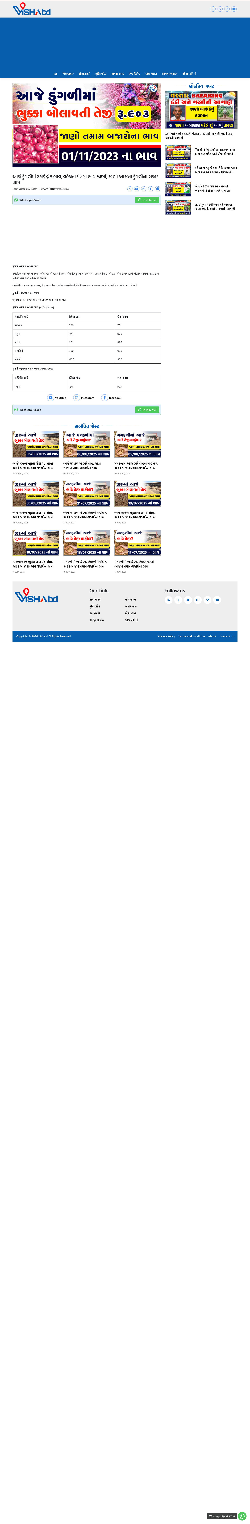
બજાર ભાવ (117, 74)
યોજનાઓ (84, 74)
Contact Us (227, 636)
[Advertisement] (125, 43)
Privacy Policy (166, 636)
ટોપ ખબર (68, 74)
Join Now (147, 200)
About (212, 636)
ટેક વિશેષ (134, 74)
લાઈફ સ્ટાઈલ (169, 74)
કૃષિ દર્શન (100, 74)
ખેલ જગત (151, 74)
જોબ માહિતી (189, 74)
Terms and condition (191, 636)
